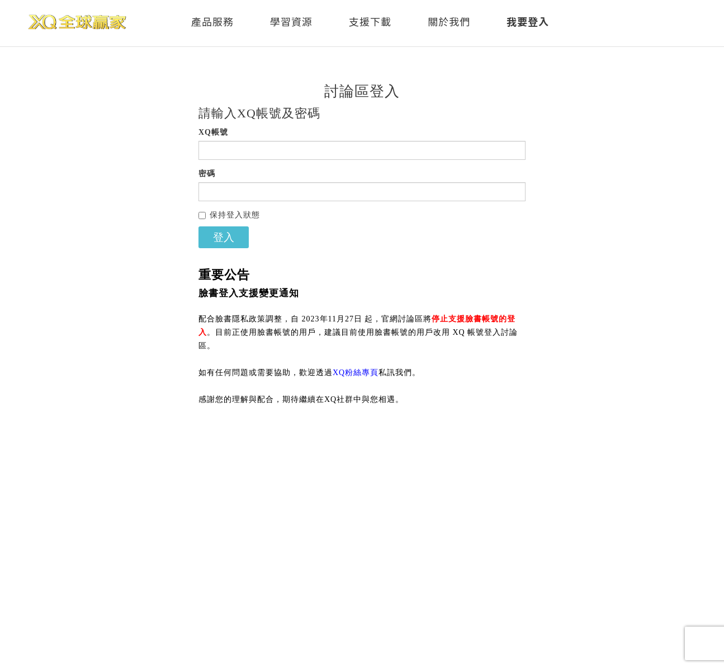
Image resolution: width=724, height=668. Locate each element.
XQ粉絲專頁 (355, 372)
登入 (223, 237)
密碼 (206, 173)
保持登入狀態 (229, 215)
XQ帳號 (213, 132)
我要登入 (528, 21)
